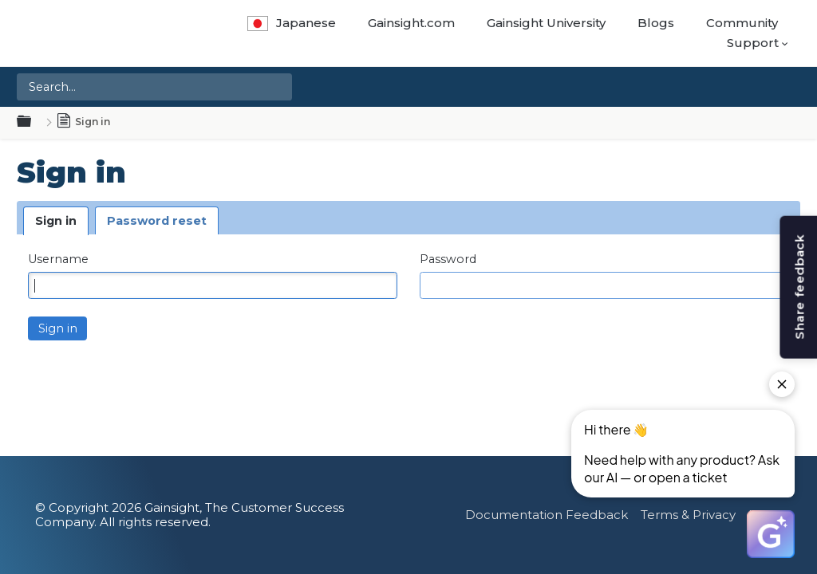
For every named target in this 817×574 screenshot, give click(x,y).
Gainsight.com (411, 22)
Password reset (157, 221)
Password (448, 259)
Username (58, 259)
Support (753, 42)
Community (742, 22)
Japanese (291, 22)
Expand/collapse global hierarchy (33, 122)
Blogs (655, 22)
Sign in (56, 221)
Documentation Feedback (546, 514)
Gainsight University (546, 22)
